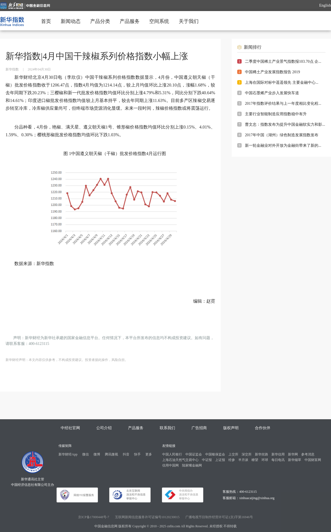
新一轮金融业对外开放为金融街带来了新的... (283, 145)
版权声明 (231, 428)
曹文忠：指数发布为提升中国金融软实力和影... (285, 124)
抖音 (126, 454)
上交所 (233, 454)
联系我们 (167, 428)
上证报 (220, 460)
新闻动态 (71, 21)
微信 (85, 454)
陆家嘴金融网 (192, 465)
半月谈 (243, 460)
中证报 (207, 460)
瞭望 (255, 460)
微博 (97, 454)
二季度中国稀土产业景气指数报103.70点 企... (283, 61)
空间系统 (159, 21)
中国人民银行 (172, 454)
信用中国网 (170, 465)
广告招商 (199, 428)
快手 (137, 454)
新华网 (293, 454)
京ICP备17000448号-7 (93, 517)
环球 (264, 460)
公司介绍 (104, 428)
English (325, 5)
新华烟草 (294, 460)
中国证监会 (193, 454)
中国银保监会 (215, 454)
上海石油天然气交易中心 (180, 460)
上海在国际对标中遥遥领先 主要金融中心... (281, 82)
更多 (148, 454)
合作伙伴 (262, 428)
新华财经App (68, 454)
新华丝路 (261, 454)
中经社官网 (70, 428)
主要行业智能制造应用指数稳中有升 (276, 114)
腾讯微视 (111, 454)
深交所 (247, 454)
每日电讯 (278, 460)
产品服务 (130, 21)
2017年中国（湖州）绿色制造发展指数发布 (281, 135)
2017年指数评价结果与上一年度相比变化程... (283, 103)
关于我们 (189, 21)
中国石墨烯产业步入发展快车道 (272, 93)
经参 (231, 460)
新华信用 (278, 454)
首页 (46, 21)
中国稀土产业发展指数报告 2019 (272, 72)
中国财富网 (313, 460)
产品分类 (100, 21)
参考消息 (307, 454)
